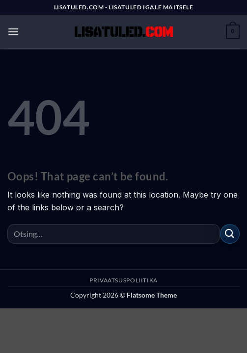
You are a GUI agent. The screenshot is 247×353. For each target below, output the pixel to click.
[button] (13, 32)
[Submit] (230, 233)
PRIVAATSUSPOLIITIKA (123, 280)
